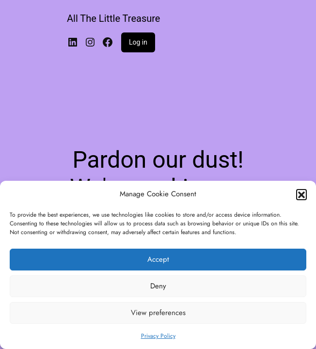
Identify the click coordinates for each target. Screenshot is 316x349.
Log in (138, 42)
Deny (158, 286)
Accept (158, 259)
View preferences (158, 312)
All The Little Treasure (113, 18)
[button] (301, 194)
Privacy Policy (158, 336)
